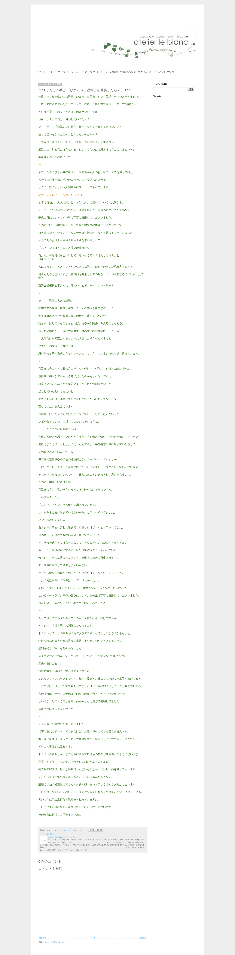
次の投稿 (42, 938)
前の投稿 (142, 938)
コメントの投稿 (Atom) (54, 942)
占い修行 (49, 834)
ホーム (92, 938)
